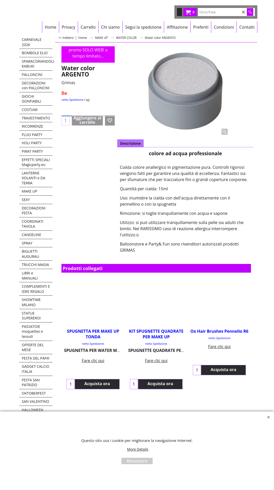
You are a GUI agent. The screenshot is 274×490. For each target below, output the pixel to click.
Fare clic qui (93, 358)
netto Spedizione (72, 100)
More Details (137, 449)
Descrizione (130, 143)
